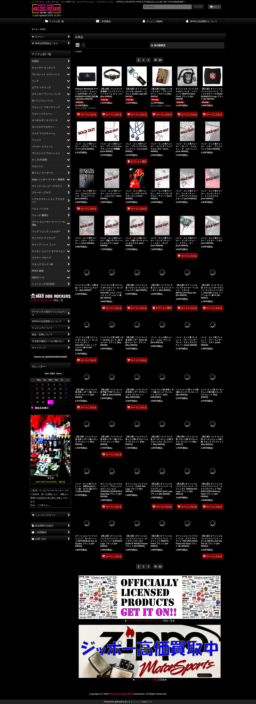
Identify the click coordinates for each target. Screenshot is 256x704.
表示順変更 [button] (158, 45)
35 (155, 60)
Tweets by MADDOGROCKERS (50, 357)
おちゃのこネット (122, 702)
